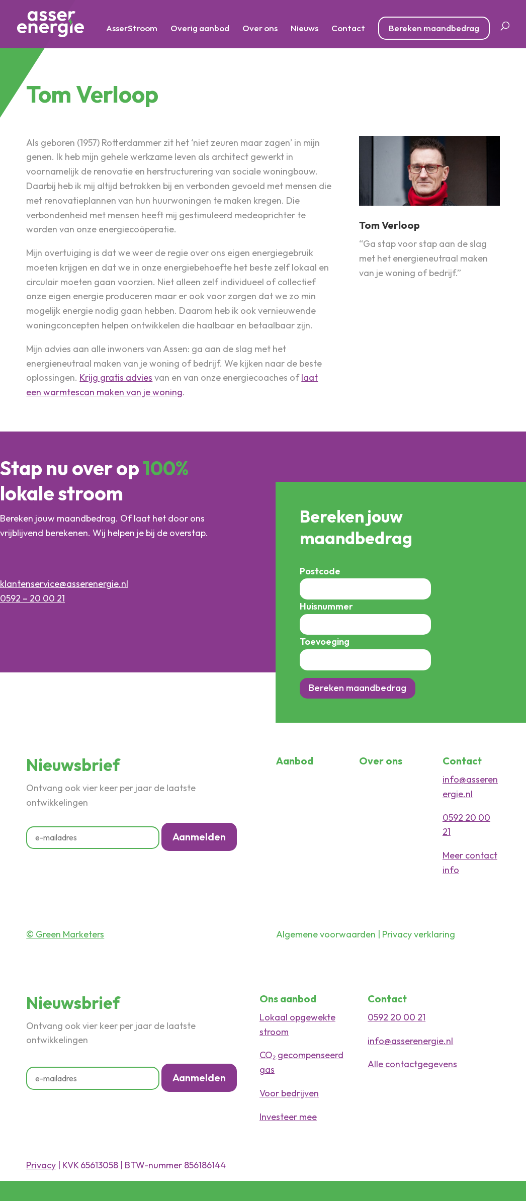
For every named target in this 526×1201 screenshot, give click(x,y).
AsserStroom (131, 29)
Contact (348, 29)
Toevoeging (324, 641)
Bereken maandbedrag (434, 28)
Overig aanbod (199, 29)
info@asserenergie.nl (410, 1041)
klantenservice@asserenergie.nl (64, 583)
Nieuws (304, 29)
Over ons (260, 29)
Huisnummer (326, 606)
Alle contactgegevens (412, 1064)
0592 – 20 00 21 (32, 598)
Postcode (320, 571)
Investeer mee (288, 1117)
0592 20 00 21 (396, 1017)
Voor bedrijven (289, 1093)
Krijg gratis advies (115, 377)
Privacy (41, 1165)
